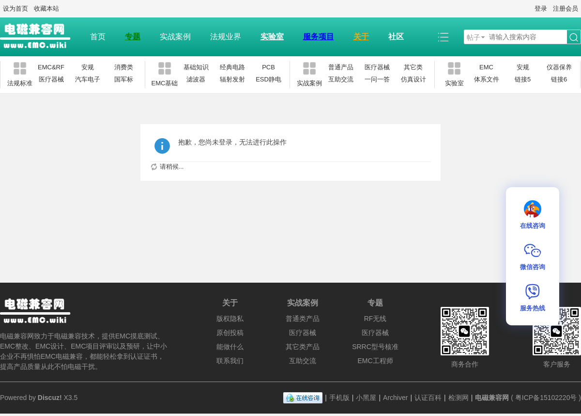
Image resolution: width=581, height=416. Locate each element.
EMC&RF (51, 67)
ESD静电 (268, 79)
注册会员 (565, 8)
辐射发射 (232, 79)
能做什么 (230, 347)
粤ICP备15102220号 (546, 397)
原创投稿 (230, 332)
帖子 (473, 37)
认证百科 (428, 397)
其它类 (413, 67)
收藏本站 (46, 8)
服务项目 (318, 36)
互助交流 (340, 79)
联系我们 (230, 361)
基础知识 (196, 67)
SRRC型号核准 (375, 347)
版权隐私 (230, 318)
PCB (268, 67)
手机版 (339, 397)
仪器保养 (559, 67)
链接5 (523, 79)
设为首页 (15, 8)
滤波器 (195, 79)
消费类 (123, 67)
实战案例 (175, 36)
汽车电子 (87, 79)
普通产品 (340, 67)
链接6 (559, 79)
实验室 (272, 36)
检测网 (458, 397)
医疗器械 (51, 79)
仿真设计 (413, 79)
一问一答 (377, 79)
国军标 (123, 79)
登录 (541, 8)
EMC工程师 (375, 361)
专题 (132, 36)
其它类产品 (303, 347)
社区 (396, 36)
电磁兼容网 (492, 397)
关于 (361, 36)
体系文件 (486, 79)
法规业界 (225, 36)
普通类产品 (303, 318)
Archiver (395, 397)
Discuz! (50, 397)
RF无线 (375, 318)
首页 (98, 36)
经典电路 (232, 67)
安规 (87, 67)
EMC (486, 67)
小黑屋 (366, 397)
